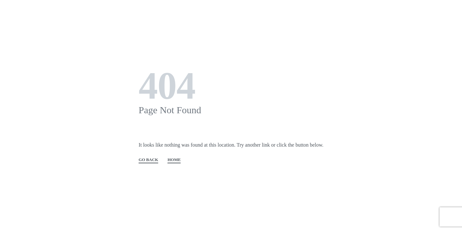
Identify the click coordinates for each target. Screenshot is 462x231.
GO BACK (148, 160)
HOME (174, 160)
